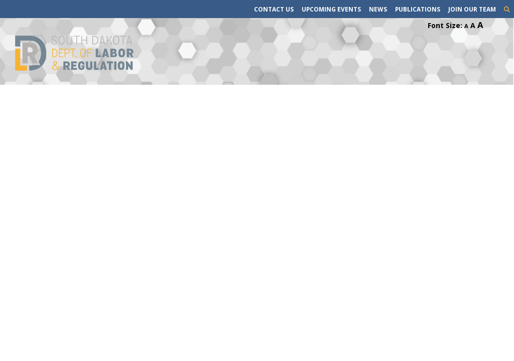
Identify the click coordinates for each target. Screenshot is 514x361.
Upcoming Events (331, 9)
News (378, 9)
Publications (417, 9)
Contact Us (274, 9)
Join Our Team (472, 9)
